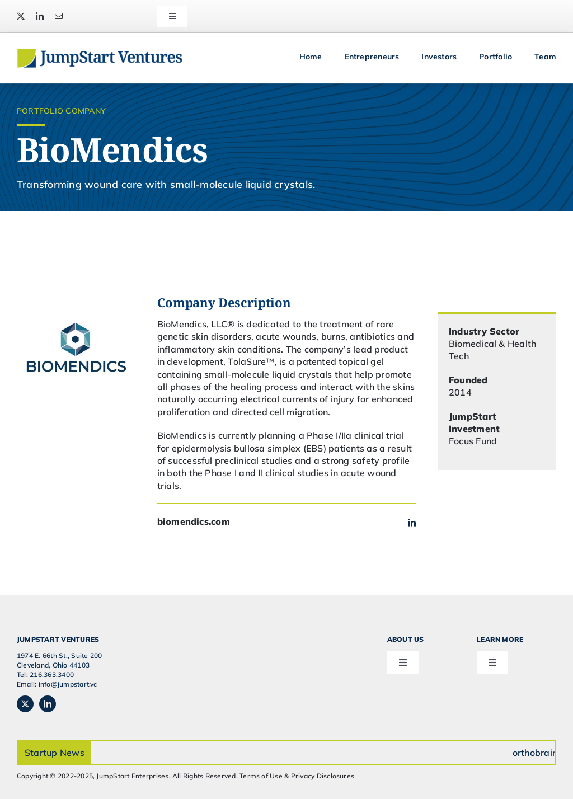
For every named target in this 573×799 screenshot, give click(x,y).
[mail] (59, 16)
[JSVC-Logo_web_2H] (99, 52)
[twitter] (21, 16)
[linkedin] (40, 16)
